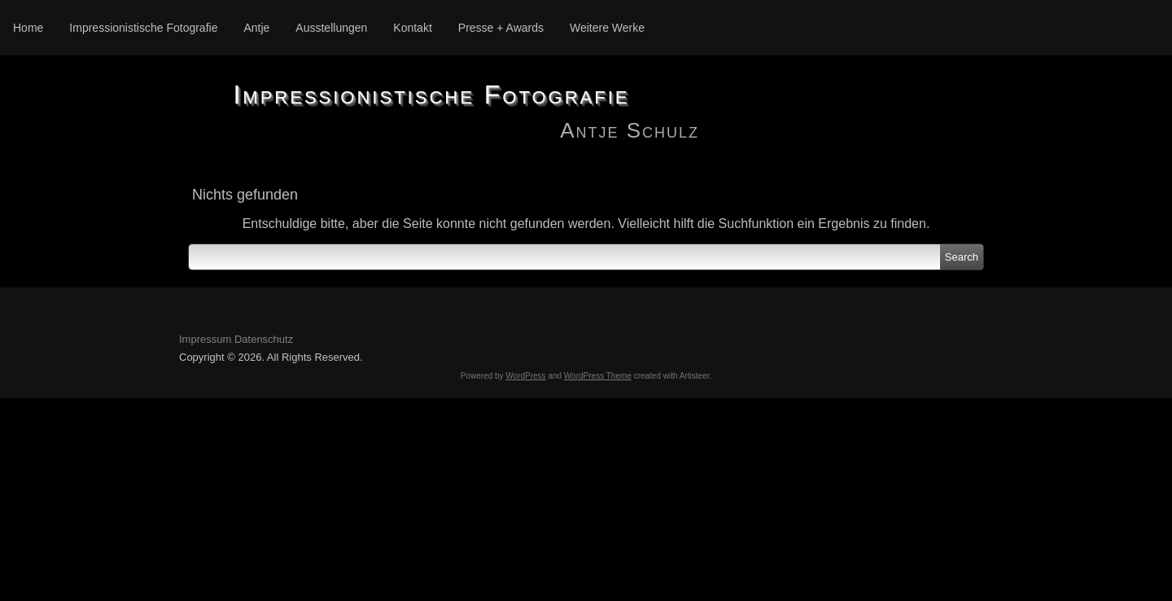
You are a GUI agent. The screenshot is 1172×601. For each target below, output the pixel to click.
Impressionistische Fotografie (143, 27)
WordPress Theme (598, 375)
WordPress (525, 375)
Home (28, 27)
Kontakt (412, 27)
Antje (256, 27)
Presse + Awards (501, 27)
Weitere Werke (607, 27)
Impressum (205, 339)
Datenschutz (263, 339)
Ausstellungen (331, 27)
